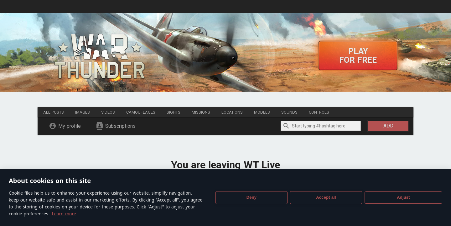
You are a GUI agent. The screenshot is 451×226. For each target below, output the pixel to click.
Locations (232, 112)
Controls (319, 112)
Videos (108, 112)
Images (82, 112)
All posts (53, 112)
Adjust (403, 197)
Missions (201, 112)
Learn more (64, 214)
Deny (251, 197)
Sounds (289, 112)
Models (262, 112)
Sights (173, 112)
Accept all (326, 197)
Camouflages (140, 112)
